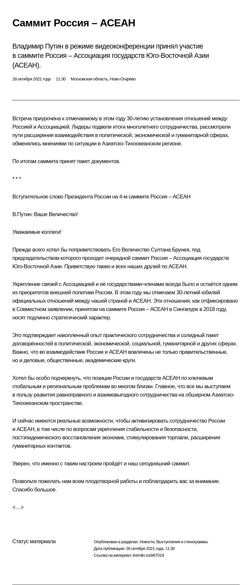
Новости (147, 541)
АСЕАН (177, 266)
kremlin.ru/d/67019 (148, 555)
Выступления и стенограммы (182, 541)
